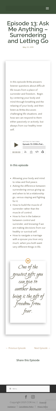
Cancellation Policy (26, 407)
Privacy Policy (43, 407)
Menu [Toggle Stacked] (13, 389)
